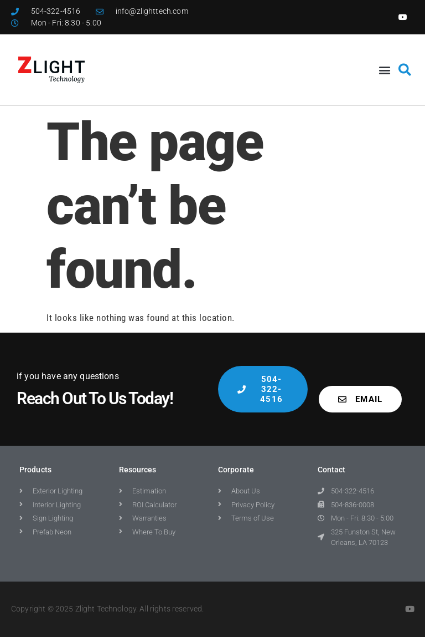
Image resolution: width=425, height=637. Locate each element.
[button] (384, 69)
